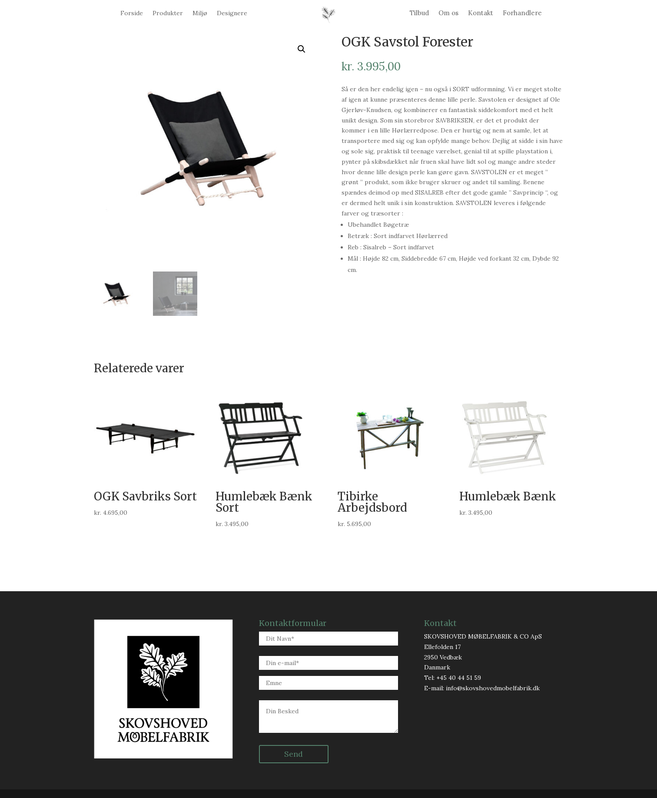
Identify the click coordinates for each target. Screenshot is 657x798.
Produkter (168, 13)
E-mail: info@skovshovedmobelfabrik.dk (482, 688)
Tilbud (419, 13)
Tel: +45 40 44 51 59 (452, 678)
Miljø (199, 13)
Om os (448, 13)
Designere (232, 13)
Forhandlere (522, 13)
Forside (131, 13)
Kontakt (480, 13)
